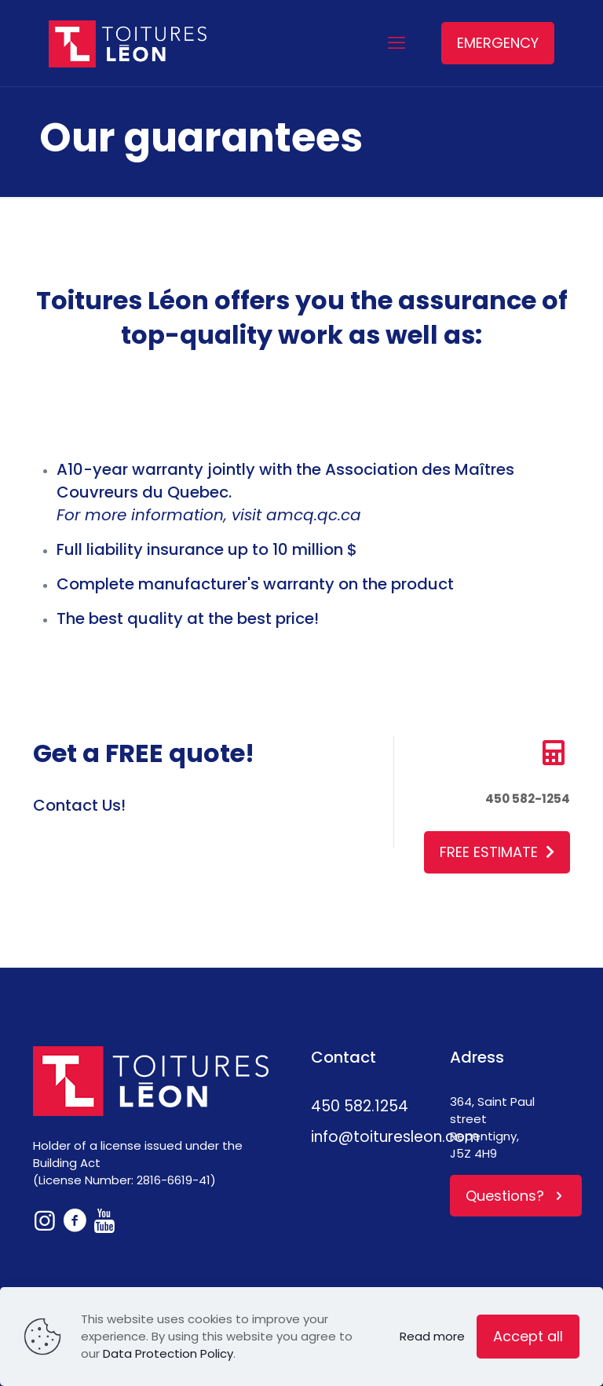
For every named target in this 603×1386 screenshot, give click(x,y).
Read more (432, 1336)
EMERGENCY (498, 43)
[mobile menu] (396, 43)
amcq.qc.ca (313, 515)
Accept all (528, 1336)
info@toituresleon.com (395, 1136)
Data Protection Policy (168, 1353)
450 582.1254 (359, 1106)
